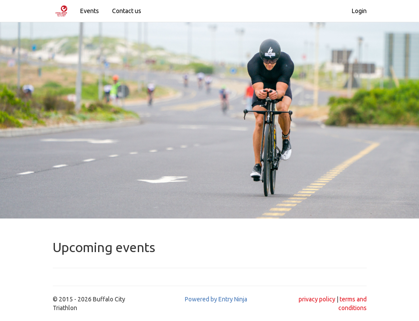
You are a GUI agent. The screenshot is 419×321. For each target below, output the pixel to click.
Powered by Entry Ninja (216, 299)
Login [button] (359, 10)
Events (89, 10)
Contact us (126, 10)
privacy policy (317, 299)
